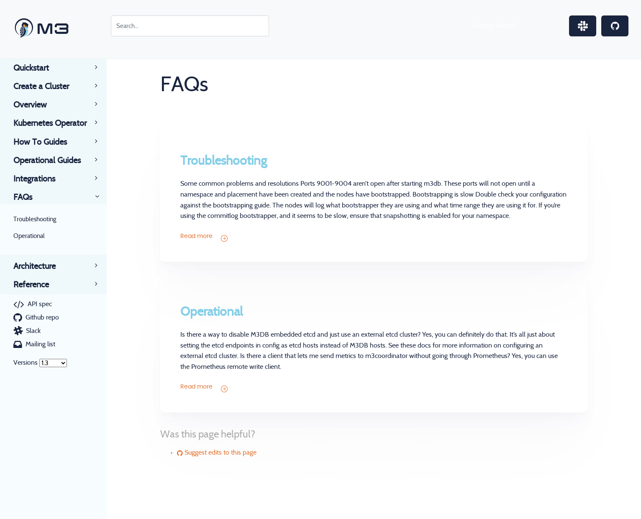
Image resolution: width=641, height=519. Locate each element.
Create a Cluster (47, 86)
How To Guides (46, 142)
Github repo (42, 317)
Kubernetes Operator (56, 123)
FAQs (29, 197)
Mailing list (40, 344)
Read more (204, 237)
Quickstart (37, 68)
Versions (25, 362)
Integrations (41, 179)
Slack (33, 330)
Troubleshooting (34, 219)
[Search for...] (190, 25)
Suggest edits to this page (216, 452)
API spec (40, 304)
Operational (29, 236)
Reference (37, 285)
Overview (36, 105)
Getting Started (494, 25)
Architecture (41, 266)
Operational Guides (53, 160)
